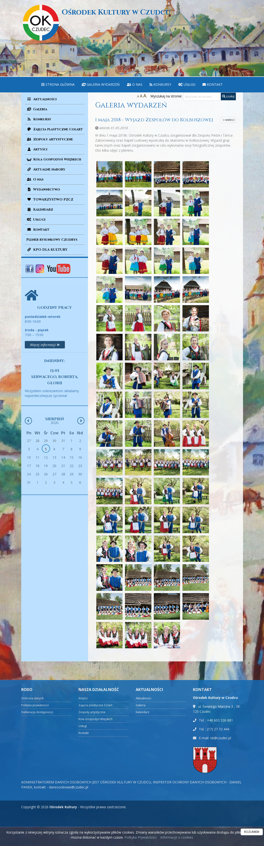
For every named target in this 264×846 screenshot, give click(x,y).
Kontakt (212, 84)
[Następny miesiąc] (80, 485)
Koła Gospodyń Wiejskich (53, 159)
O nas (134, 84)
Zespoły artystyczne (49, 139)
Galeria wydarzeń (101, 84)
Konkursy (160, 84)
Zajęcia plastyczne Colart (54, 129)
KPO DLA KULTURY (46, 249)
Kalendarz (39, 209)
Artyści (36, 149)
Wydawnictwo (43, 189)
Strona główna (58, 84)
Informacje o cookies (176, 837)
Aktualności (41, 99)
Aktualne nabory (45, 169)
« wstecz (228, 120)
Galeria (36, 109)
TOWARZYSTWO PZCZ (49, 199)
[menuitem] (58, 84)
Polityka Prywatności (140, 837)
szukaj (228, 96)
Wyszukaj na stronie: (166, 96)
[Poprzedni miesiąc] (28, 485)
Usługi (186, 84)
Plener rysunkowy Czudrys (51, 239)
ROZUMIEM (251, 832)
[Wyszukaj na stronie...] (201, 96)
